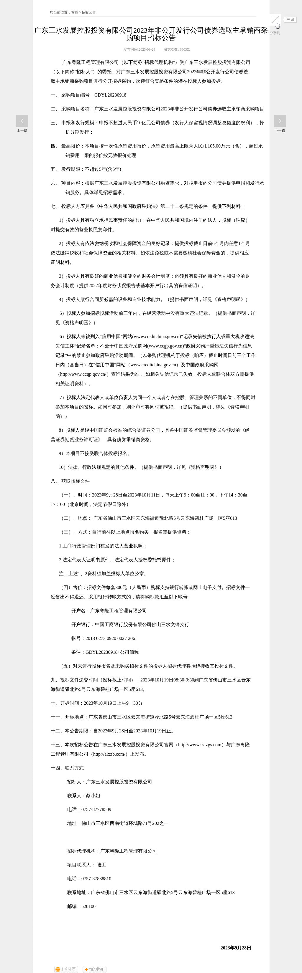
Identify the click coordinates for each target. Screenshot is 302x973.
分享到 (275, 33)
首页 (74, 12)
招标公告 (89, 12)
